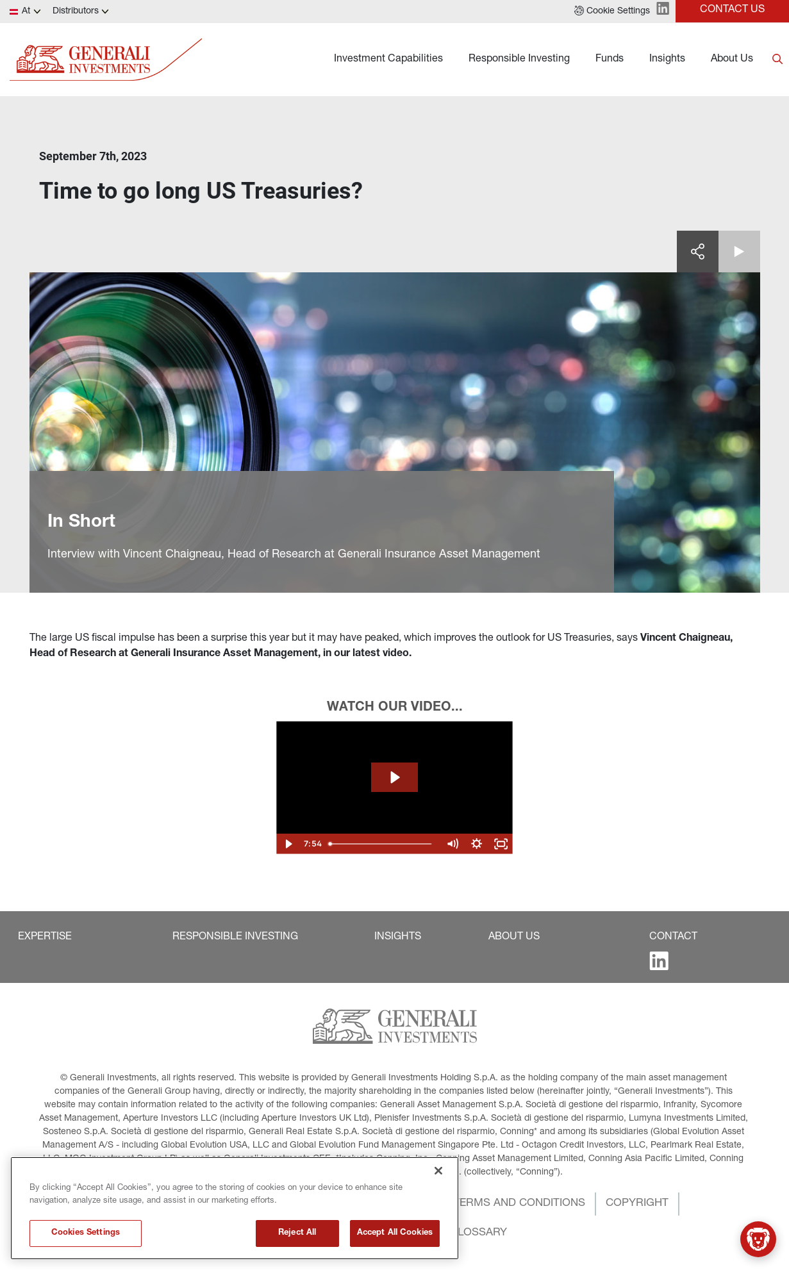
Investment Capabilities (388, 59)
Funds (609, 59)
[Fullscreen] (500, 844)
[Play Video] (288, 844)
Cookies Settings (85, 1233)
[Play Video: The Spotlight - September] (394, 777)
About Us (732, 59)
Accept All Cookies (395, 1233)
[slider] (381, 844)
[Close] (438, 1171)
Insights (667, 59)
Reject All (297, 1233)
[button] (612, 11)
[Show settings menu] (476, 844)
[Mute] (452, 844)
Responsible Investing (519, 59)
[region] (234, 1208)
